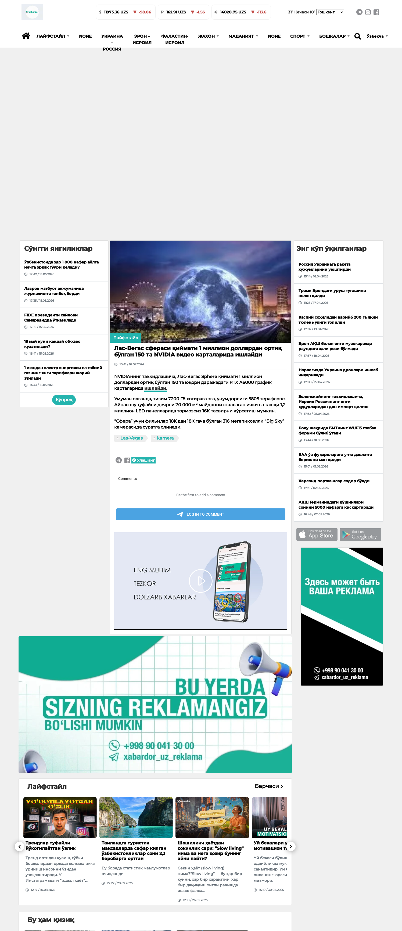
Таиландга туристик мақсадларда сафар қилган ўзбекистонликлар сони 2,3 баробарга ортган (134, 850)
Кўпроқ (64, 399)
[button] (53, 36)
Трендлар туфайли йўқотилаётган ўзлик (51, 845)
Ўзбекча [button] (376, 36)
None (85, 36)
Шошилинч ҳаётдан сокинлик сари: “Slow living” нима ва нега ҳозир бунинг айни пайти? (211, 850)
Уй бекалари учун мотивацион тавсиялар (281, 845)
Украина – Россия (112, 43)
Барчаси (269, 786)
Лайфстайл (125, 337)
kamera (165, 438)
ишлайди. (155, 388)
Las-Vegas (131, 438)
